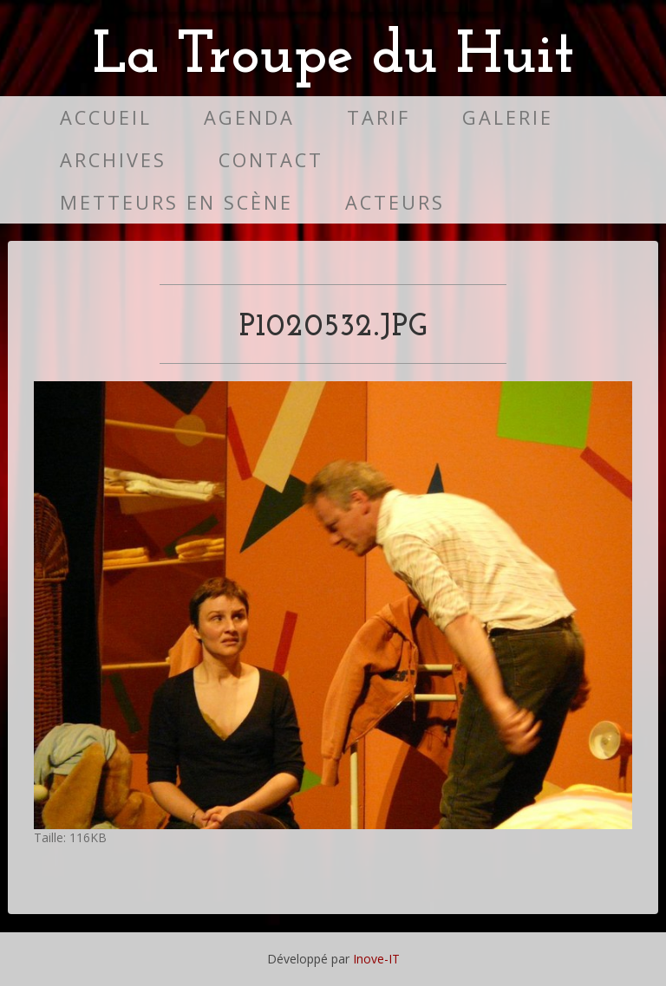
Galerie (507, 117)
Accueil (106, 117)
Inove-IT (376, 958)
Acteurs (395, 202)
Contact (271, 159)
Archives (113, 159)
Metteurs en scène (176, 202)
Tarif (378, 117)
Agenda (249, 117)
